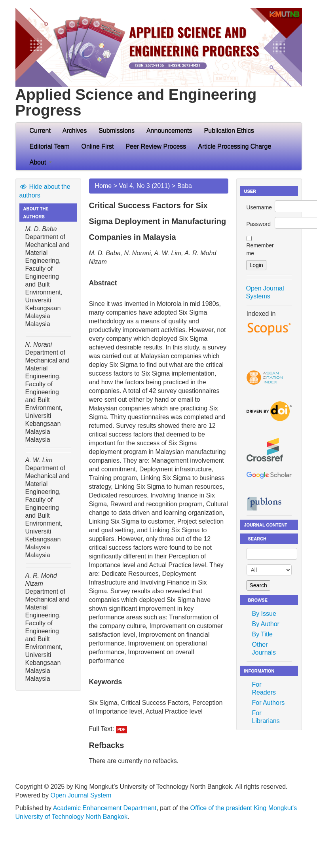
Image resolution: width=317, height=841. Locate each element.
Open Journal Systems (265, 292)
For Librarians (266, 717)
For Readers (264, 688)
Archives (75, 130)
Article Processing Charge (234, 146)
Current (40, 130)
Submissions (117, 130)
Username (259, 207)
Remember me (260, 249)
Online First (98, 146)
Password (259, 224)
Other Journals (264, 648)
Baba (184, 185)
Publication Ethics (229, 130)
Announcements (169, 130)
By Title (262, 634)
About (41, 162)
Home (103, 185)
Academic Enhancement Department (104, 808)
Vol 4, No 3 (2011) (144, 185)
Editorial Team (50, 146)
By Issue (264, 613)
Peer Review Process (155, 146)
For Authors (268, 702)
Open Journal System (80, 795)
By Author (265, 624)
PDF (121, 729)
